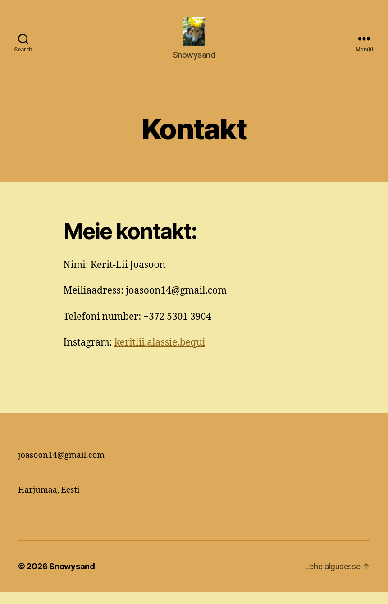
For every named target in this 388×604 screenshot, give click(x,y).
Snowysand (72, 578)
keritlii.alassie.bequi (159, 355)
